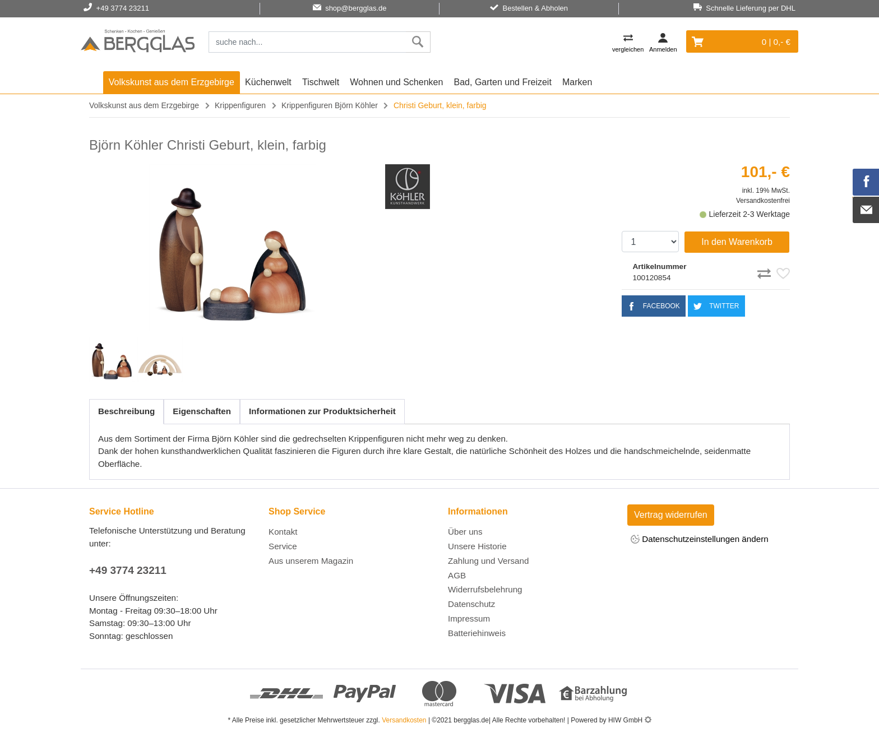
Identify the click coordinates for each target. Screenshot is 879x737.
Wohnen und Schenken (396, 82)
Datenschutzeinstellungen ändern (700, 540)
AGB (457, 575)
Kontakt (283, 531)
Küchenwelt (268, 82)
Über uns (465, 531)
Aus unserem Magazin (311, 561)
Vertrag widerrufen (670, 515)
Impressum (469, 618)
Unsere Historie (477, 546)
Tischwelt (320, 82)
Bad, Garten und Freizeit (503, 82)
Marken (577, 82)
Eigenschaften (202, 411)
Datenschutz (471, 604)
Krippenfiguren (240, 105)
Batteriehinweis (477, 633)
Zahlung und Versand (488, 561)
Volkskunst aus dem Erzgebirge (171, 82)
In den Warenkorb (736, 242)
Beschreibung (126, 411)
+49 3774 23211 (127, 570)
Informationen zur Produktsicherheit (322, 411)
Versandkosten (404, 720)
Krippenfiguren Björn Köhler (329, 105)
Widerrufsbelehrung (485, 589)
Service (283, 546)
